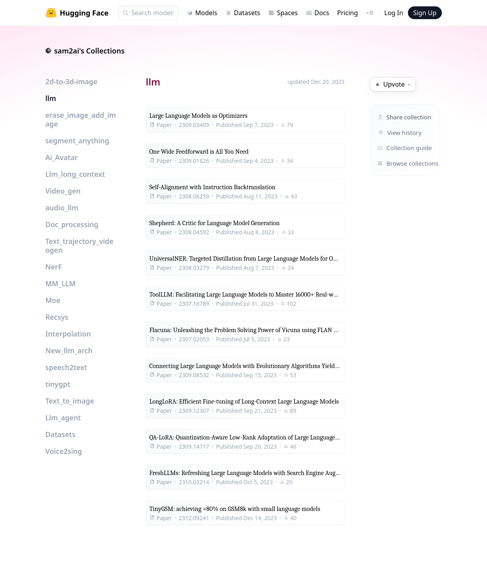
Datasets (242, 12)
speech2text (66, 367)
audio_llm (62, 207)
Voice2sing (64, 451)
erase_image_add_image (81, 119)
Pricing (347, 12)
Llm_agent (63, 417)
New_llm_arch (69, 350)
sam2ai (67, 50)
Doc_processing (72, 224)
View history (399, 133)
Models (202, 12)
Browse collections (396, 163)
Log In (393, 12)
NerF (54, 266)
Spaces (283, 12)
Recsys (57, 317)
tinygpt (58, 384)
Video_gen (63, 190)
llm (51, 98)
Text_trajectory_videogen (80, 245)
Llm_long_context (75, 174)
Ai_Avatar (62, 157)
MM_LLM (61, 283)
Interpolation (68, 333)
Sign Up (424, 12)
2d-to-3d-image (72, 81)
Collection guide (396, 148)
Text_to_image (70, 400)
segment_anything (77, 140)
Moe (53, 300)
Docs (317, 12)
